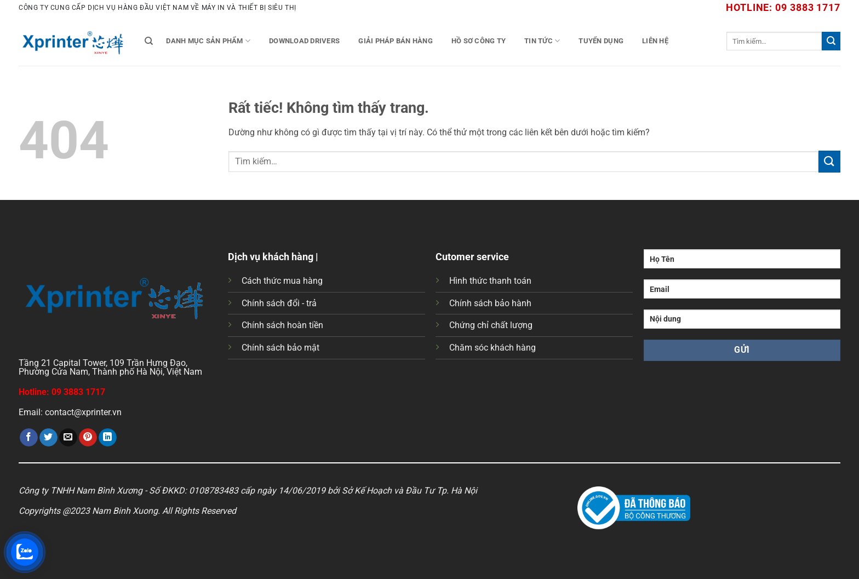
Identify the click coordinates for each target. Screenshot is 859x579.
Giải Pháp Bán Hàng (395, 41)
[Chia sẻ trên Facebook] (29, 437)
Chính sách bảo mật (280, 347)
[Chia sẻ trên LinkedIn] (108, 437)
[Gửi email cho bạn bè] (68, 437)
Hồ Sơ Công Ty (478, 41)
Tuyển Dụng (601, 41)
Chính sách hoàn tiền (282, 325)
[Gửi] (831, 41)
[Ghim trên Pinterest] (88, 437)
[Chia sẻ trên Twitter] (48, 437)
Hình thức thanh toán (490, 281)
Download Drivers (304, 41)
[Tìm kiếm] (149, 41)
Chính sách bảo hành (490, 303)
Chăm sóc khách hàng (492, 347)
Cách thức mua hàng (282, 281)
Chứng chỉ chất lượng (490, 325)
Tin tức (542, 41)
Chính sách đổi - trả (279, 303)
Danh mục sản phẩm (208, 41)
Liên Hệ (655, 41)
